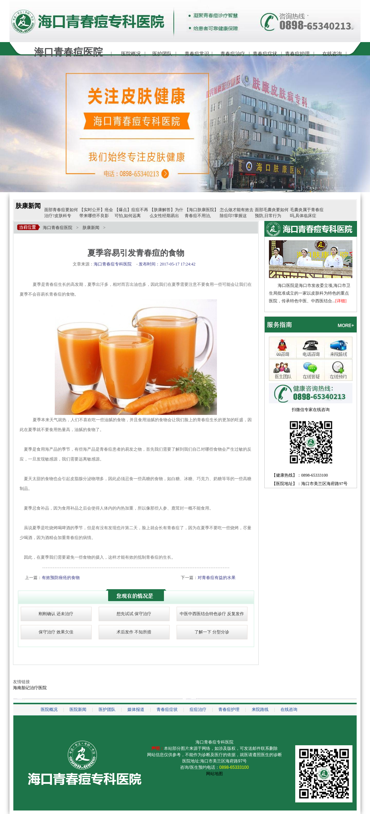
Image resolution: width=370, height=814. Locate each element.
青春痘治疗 (232, 53)
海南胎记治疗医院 (30, 687)
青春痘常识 (197, 53)
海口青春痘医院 (57, 227)
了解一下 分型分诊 (211, 632)
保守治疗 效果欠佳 (56, 632)
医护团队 (162, 53)
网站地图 (214, 773)
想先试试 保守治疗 (134, 613)
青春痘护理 (297, 53)
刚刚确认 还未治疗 (56, 613)
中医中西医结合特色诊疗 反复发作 (212, 613)
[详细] (340, 300)
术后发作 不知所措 (134, 632)
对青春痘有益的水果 (217, 577)
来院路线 (260, 709)
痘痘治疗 (198, 709)
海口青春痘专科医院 (214, 742)
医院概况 (131, 53)
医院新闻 (78, 709)
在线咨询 (332, 53)
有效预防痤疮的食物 (61, 577)
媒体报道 (135, 709)
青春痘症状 (265, 53)
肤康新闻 (28, 205)
